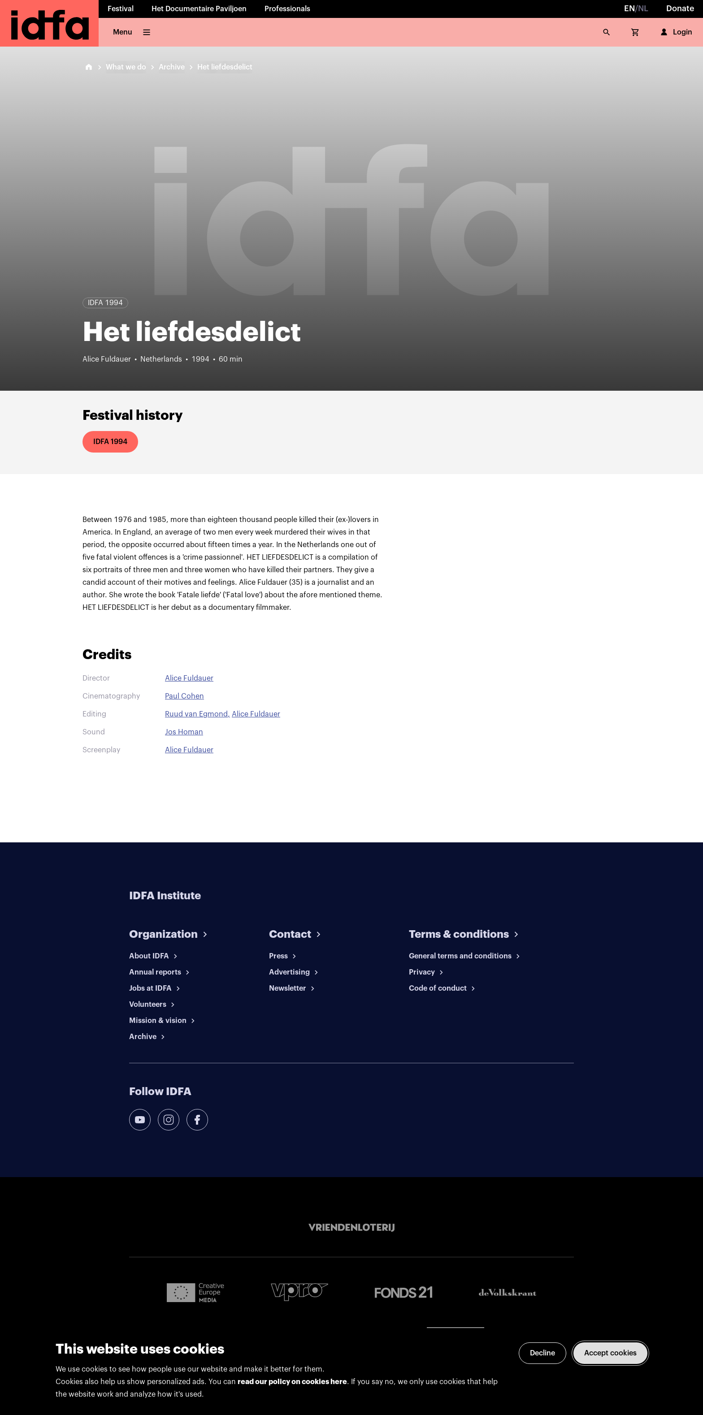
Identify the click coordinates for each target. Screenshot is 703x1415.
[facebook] (197, 1119)
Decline (542, 1353)
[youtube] (140, 1119)
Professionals (287, 9)
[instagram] (168, 1119)
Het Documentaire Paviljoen (199, 9)
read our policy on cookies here (292, 1381)
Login (675, 32)
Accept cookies (610, 1353)
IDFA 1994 (110, 441)
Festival (121, 9)
